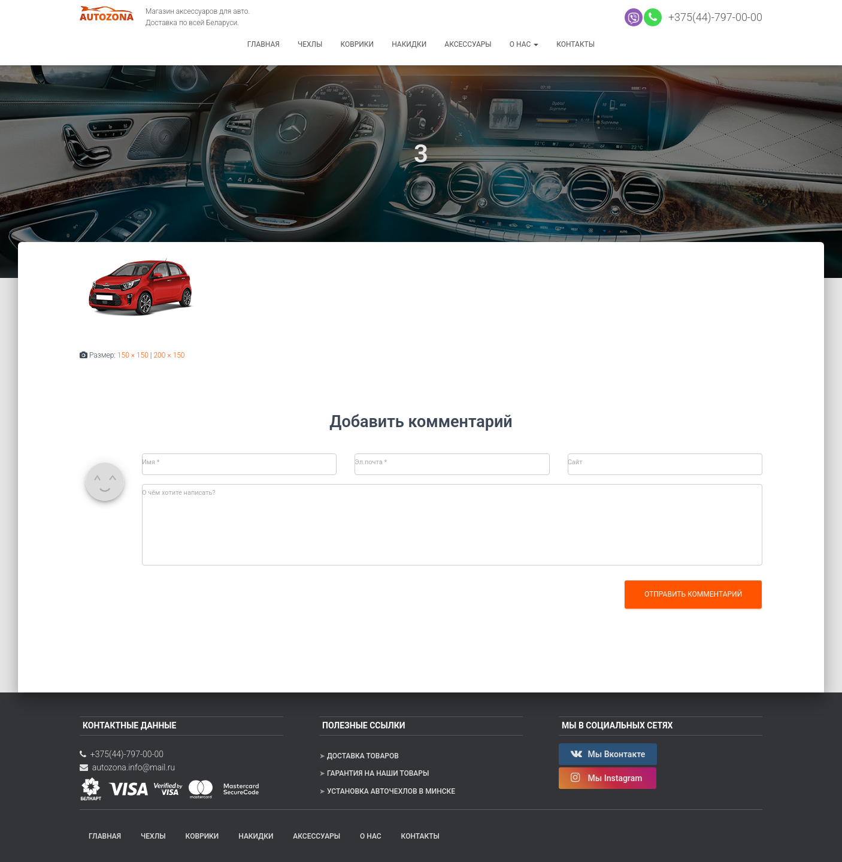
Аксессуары (467, 44)
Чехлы (310, 44)
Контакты (575, 44)
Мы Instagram (607, 777)
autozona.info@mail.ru (127, 767)
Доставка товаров (363, 756)
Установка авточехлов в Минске (391, 791)
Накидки (409, 44)
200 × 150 (168, 355)
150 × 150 (133, 355)
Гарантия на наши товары (378, 773)
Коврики (357, 44)
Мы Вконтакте (608, 753)
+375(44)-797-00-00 (712, 17)
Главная (263, 44)
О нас (524, 44)
